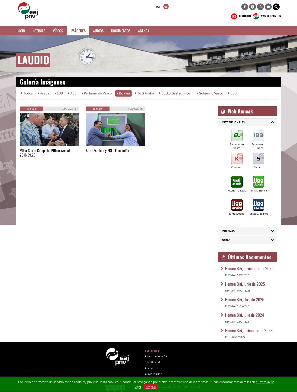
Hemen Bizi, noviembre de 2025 (249, 268)
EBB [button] (59, 93)
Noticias (38, 31)
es (166, 6)
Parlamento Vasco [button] (97, 93)
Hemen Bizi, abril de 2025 (244, 299)
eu (158, 6)
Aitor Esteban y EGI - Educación (107, 150)
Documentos (121, 31)
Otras (226, 240)
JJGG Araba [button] (144, 93)
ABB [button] (72, 93)
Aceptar (150, 387)
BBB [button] (232, 93)
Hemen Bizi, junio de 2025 (245, 284)
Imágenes (78, 31)
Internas (228, 231)
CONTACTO (240, 16)
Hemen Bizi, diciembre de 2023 (249, 330)
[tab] (247, 122)
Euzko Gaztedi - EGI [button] (175, 93)
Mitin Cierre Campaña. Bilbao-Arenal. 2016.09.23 (45, 153)
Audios (98, 31)
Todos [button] (27, 93)
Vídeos (58, 31)
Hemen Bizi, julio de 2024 (244, 315)
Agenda (143, 31)
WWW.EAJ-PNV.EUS (266, 16)
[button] (276, 6)
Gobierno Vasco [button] (210, 93)
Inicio (20, 31)
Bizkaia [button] (123, 93)
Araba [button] (43, 93)
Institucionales (233, 122)
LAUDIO (152, 351)
